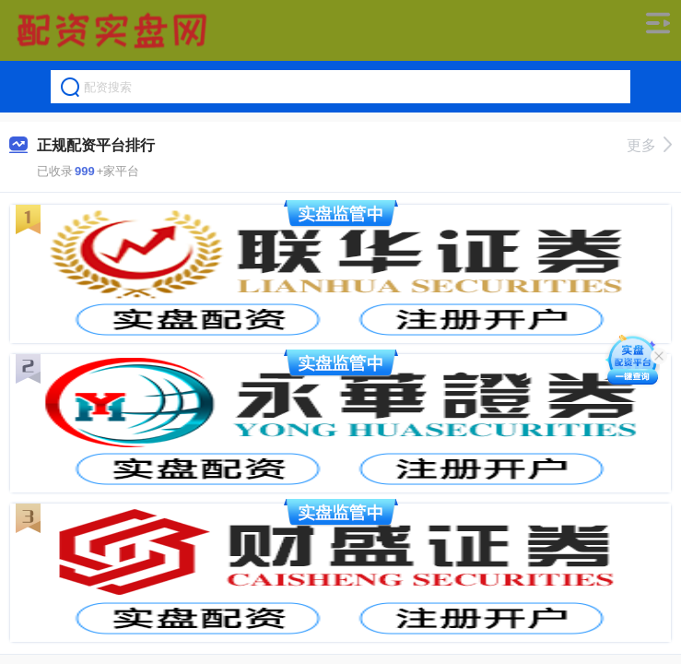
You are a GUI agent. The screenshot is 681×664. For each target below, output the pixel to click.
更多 (649, 145)
